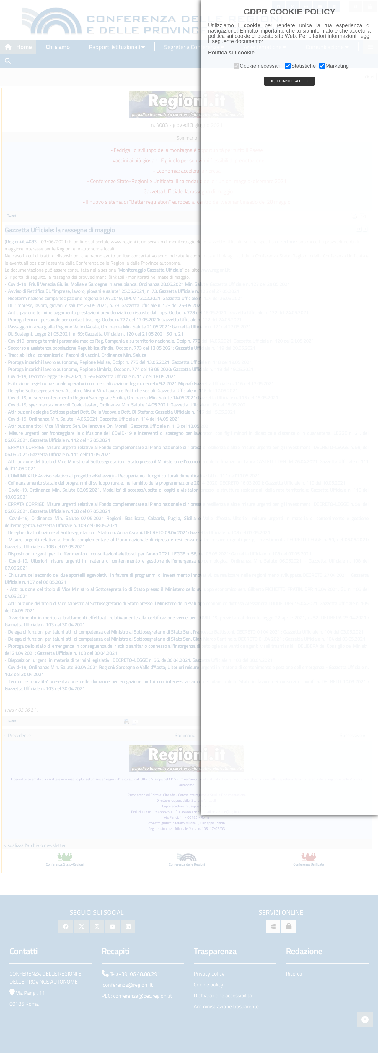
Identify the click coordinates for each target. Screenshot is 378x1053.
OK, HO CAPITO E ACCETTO (289, 81)
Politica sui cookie (231, 53)
